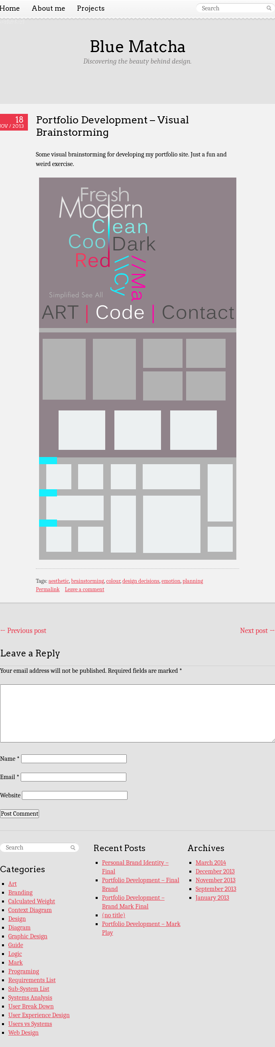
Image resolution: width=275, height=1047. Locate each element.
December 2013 (215, 871)
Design (17, 918)
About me (48, 8)
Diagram (19, 927)
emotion (170, 581)
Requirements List (32, 980)
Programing (23, 971)
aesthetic (59, 581)
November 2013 (216, 880)
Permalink (48, 589)
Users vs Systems (30, 1023)
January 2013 (212, 897)
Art (12, 883)
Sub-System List (28, 988)
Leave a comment (84, 589)
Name (10, 758)
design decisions (140, 581)
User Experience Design (39, 1015)
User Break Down (31, 1006)
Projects (91, 8)
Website (10, 795)
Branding (20, 892)
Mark (15, 962)
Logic (15, 953)
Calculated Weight (31, 901)
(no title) (114, 915)
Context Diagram (30, 910)
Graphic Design (27, 936)
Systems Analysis (30, 997)
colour (113, 581)
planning (193, 581)
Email (9, 777)
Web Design (23, 1032)
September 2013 (216, 889)
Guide (15, 945)
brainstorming (87, 581)
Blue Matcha (138, 46)
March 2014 (211, 862)
